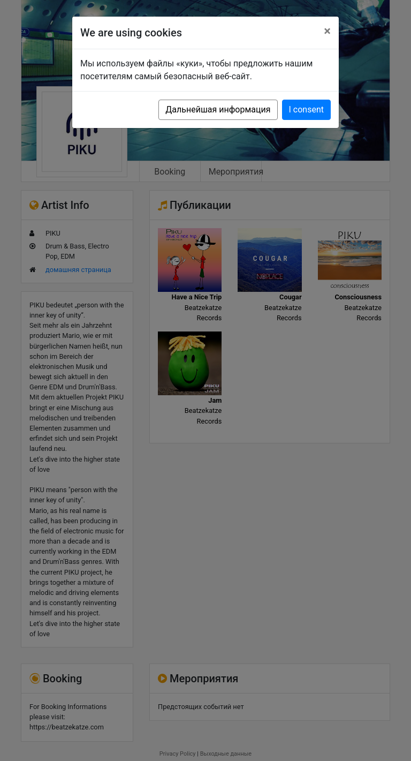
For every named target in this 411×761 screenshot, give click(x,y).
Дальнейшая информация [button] (217, 109)
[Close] (327, 31)
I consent (306, 109)
